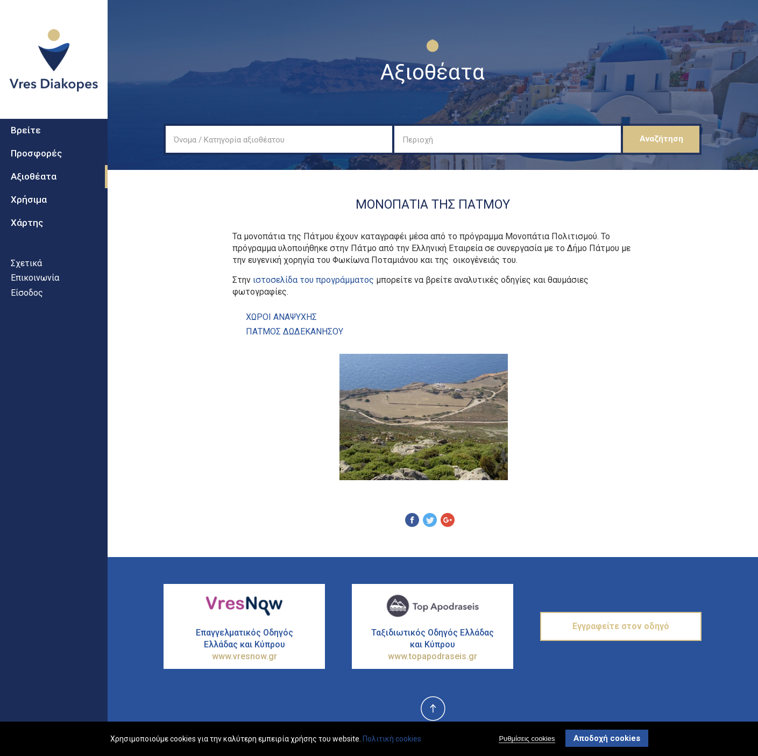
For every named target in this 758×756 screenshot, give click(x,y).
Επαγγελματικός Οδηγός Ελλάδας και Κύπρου (244, 644)
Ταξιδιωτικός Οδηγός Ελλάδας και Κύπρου (432, 644)
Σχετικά (26, 267)
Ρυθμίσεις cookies (527, 738)
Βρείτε (26, 135)
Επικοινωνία (35, 282)
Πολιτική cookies (392, 738)
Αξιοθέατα (33, 180)
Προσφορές (36, 158)
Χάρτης (27, 227)
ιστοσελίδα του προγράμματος (313, 280)
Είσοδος (27, 297)
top (432, 709)
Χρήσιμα (29, 203)
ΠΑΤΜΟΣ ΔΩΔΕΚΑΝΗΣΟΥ (294, 331)
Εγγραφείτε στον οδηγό (620, 626)
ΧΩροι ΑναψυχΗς (281, 317)
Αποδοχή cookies (606, 738)
